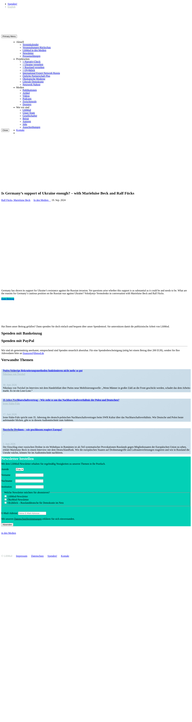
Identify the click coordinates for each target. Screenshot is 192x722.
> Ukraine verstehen (33, 64)
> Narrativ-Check (32, 61)
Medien (20, 87)
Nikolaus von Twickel (14, 374)
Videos (26, 96)
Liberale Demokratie (33, 81)
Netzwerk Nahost (31, 84)
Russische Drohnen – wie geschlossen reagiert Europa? (32, 429)
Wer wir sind (22, 107)
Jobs (25, 124)
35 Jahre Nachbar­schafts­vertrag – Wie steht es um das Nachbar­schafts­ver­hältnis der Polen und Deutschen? (61, 400)
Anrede (8, 469)
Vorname (8, 475)
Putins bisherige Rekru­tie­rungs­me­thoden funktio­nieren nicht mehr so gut (42, 370)
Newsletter (28, 53)
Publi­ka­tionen (30, 90)
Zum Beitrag (7, 298)
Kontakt (20, 130)
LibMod (27, 110)
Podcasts (27, 98)
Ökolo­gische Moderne (34, 78)
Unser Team (29, 113)
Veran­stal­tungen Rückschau (37, 47)
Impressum (21, 556)
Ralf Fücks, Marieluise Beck (15, 200)
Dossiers (27, 104)
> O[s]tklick (29, 70)
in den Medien (8, 533)
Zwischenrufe (30, 101)
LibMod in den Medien (34, 50)
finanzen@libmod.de (33, 353)
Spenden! (12, 4)
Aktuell (20, 42)
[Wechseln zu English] (11, 6)
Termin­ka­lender (31, 44)
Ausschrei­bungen (31, 127)
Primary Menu (9, 36)
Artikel (26, 93)
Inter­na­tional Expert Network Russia (41, 73)
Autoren (27, 121)
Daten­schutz (37, 556)
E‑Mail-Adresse (9, 513)
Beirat (26, 118)
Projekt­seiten (23, 59)
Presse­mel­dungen (31, 56)
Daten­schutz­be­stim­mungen (28, 519)
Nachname (8, 480)
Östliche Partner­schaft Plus (36, 76)
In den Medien (42, 200)
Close (5, 130)
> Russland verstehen (33, 67)
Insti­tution (8, 486)
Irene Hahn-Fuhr (11, 403)
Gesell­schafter (30, 115)
